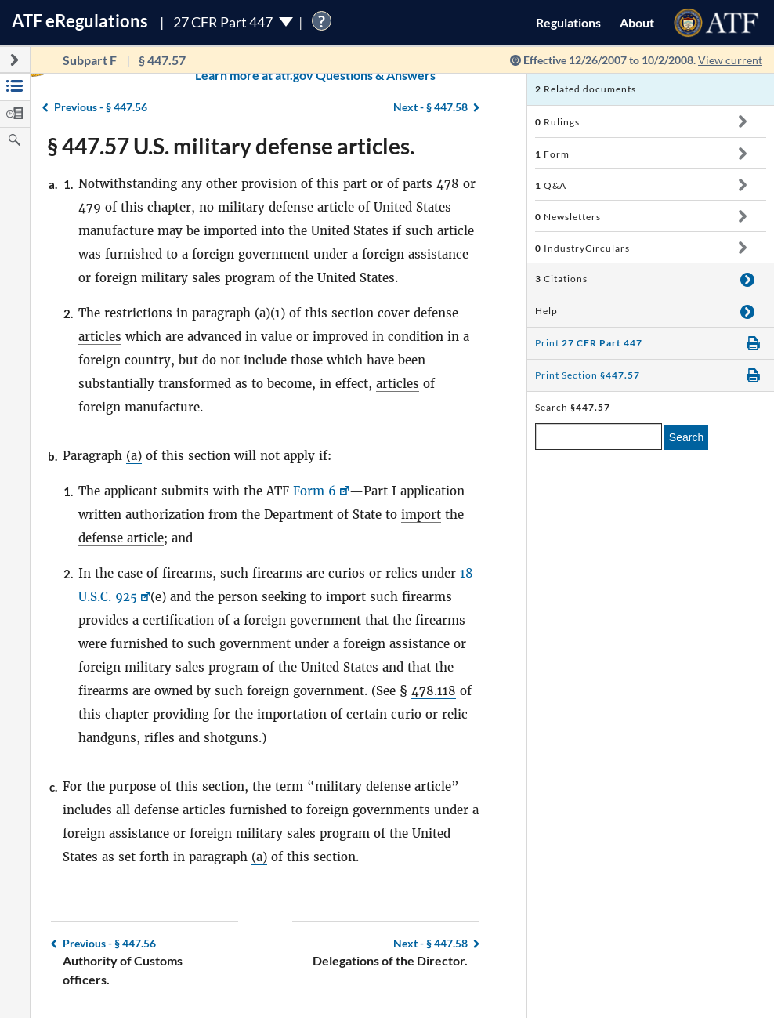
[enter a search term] (598, 436)
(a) (134, 455)
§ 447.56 (109, 943)
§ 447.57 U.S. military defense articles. (230, 145)
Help (546, 311)
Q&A (550, 185)
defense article (121, 538)
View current (730, 60)
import (421, 514)
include (265, 360)
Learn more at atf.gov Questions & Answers (218, 74)
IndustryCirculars (582, 248)
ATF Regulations (80, 20)
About (637, 22)
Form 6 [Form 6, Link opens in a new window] (314, 491)
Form (552, 154)
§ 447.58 (430, 943)
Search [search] (686, 437)
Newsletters (568, 217)
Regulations (568, 22)
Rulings (557, 122)
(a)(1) (270, 313)
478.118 (433, 690)
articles (397, 383)
